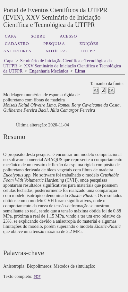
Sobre (38, 36)
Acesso (68, 36)
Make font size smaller (96, 90)
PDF (37, 276)
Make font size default (103, 90)
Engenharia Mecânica (48, 71)
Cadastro (17, 43)
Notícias (56, 50)
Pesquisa (54, 43)
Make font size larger (111, 90)
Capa (10, 36)
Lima (80, 71)
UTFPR (88, 50)
